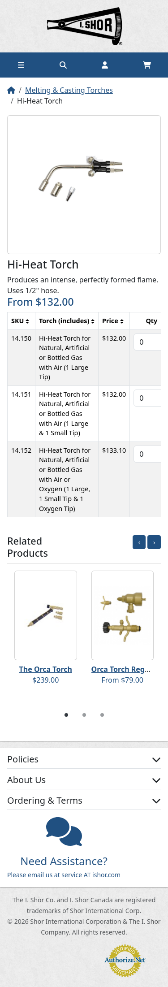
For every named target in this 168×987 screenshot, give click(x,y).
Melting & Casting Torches (69, 90)
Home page (84, 26)
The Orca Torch (45, 669)
